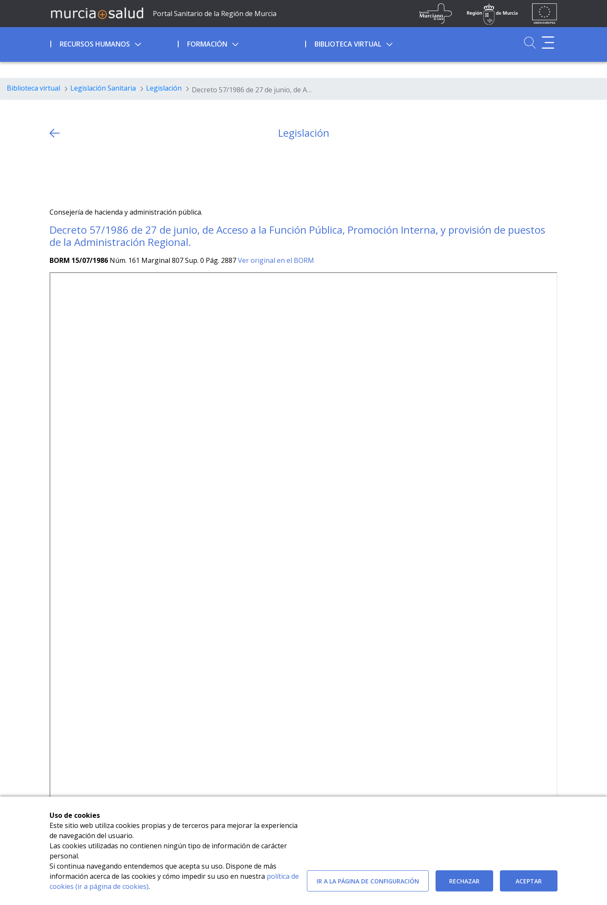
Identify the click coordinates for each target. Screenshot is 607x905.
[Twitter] (56, 173)
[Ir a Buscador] (530, 42)
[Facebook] (72, 173)
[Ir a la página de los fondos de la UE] (544, 13)
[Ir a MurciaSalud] (97, 12)
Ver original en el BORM (276, 260)
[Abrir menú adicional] (548, 42)
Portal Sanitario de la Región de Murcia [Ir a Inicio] (214, 13)
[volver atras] (55, 133)
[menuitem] (113, 43)
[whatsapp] (89, 173)
